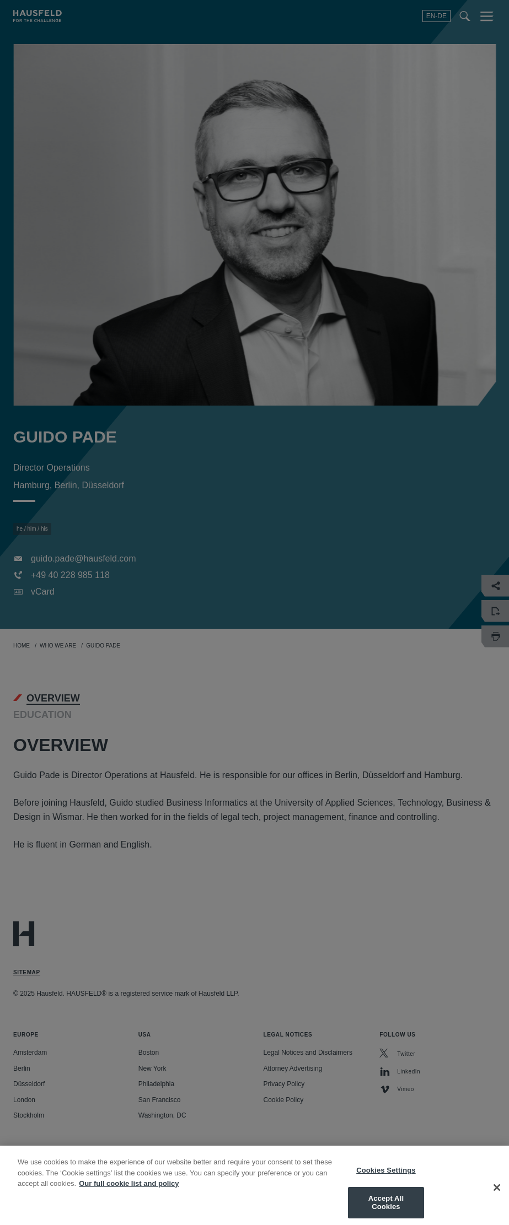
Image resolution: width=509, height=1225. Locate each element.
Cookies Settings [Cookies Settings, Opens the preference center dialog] (386, 1181)
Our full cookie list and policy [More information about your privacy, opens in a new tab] (129, 1194)
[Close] (497, 1198)
